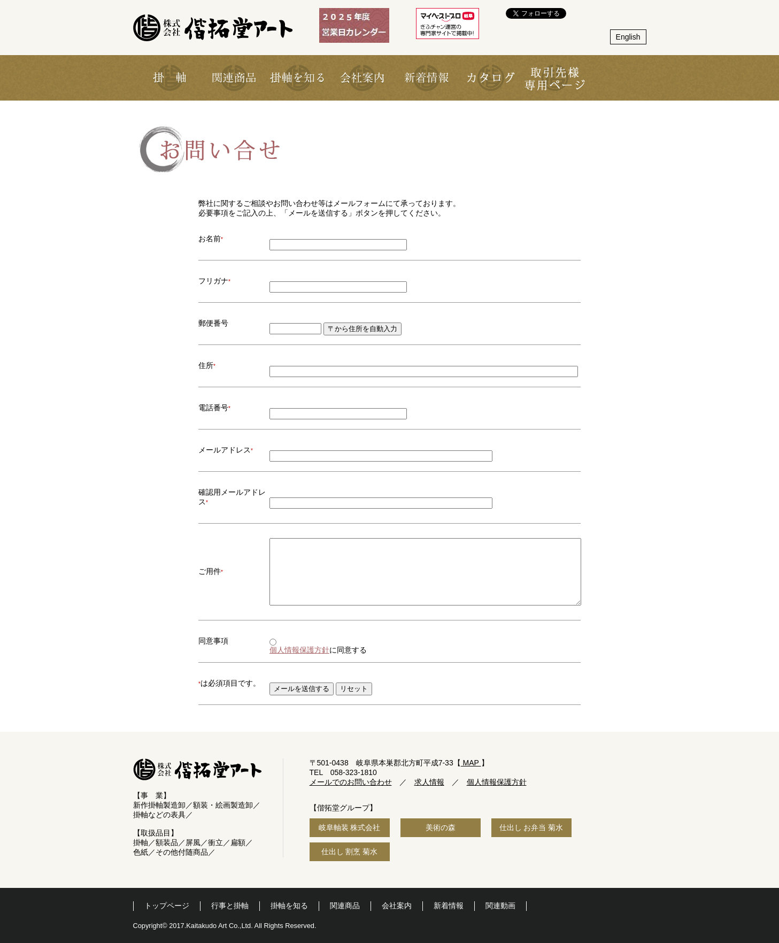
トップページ (166, 905)
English (628, 37)
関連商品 (345, 905)
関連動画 (500, 905)
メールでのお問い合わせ (351, 782)
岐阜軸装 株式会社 (350, 827)
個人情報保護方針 (299, 650)
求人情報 (429, 782)
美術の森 (441, 827)
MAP (471, 762)
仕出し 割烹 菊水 (349, 851)
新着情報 (449, 905)
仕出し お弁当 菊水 (531, 827)
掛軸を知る (289, 905)
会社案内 (397, 905)
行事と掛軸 (230, 905)
